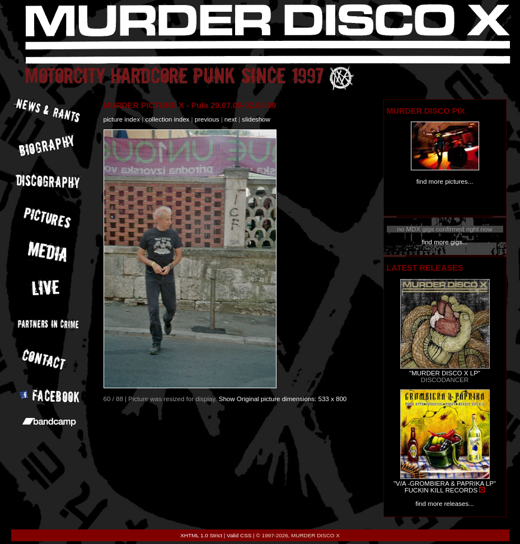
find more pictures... (444, 181)
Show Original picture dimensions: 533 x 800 (283, 399)
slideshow (256, 119)
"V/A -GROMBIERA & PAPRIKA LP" (444, 483)
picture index (122, 119)
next (230, 119)
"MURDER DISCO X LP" (444, 373)
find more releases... (444, 503)
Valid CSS (239, 535)
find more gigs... (444, 242)
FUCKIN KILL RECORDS (441, 490)
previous (207, 119)
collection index (167, 119)
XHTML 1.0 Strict (201, 535)
